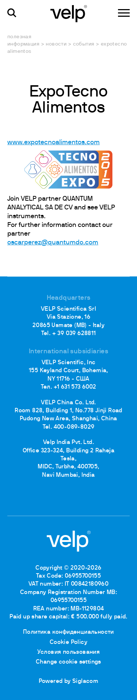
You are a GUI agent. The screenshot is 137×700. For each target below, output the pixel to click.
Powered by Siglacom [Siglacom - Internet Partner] (69, 681)
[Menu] (124, 13)
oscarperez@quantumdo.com (52, 243)
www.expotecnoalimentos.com (53, 142)
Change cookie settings (68, 662)
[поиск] (11, 12)
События (84, 44)
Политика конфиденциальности (68, 632)
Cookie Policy (68, 642)
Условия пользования (68, 652)
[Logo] (68, 13)
